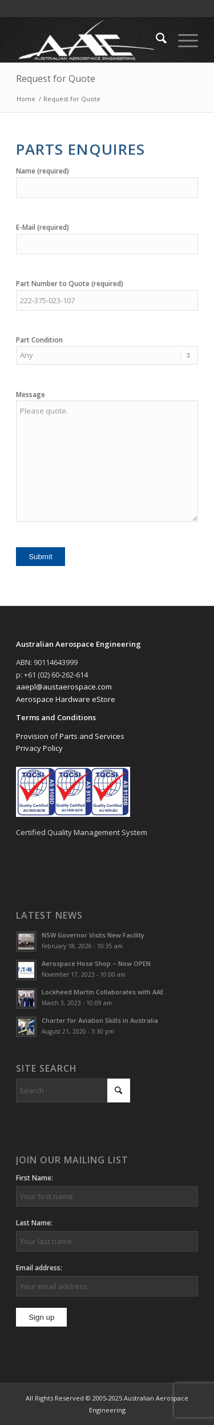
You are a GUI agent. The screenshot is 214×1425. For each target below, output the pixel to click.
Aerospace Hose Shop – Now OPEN (96, 963)
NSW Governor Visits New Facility (93, 935)
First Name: (34, 1178)
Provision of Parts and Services (70, 736)
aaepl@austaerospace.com (64, 686)
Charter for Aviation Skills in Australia (100, 1020)
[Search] (155, 40)
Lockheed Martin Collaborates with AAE (103, 992)
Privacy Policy (39, 748)
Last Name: (34, 1223)
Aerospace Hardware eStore (65, 699)
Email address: (39, 1268)
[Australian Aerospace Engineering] (88, 40)
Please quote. (107, 461)
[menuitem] (155, 40)
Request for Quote (55, 78)
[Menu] (182, 40)
